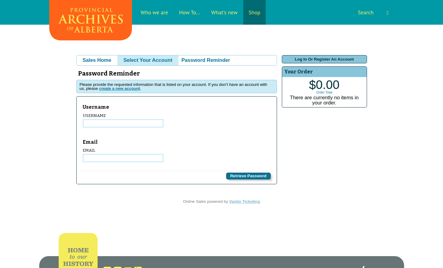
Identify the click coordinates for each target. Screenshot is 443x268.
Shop (255, 12)
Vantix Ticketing (244, 201)
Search (373, 12)
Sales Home (97, 60)
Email (123, 155)
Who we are (154, 12)
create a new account (119, 88)
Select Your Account (147, 60)
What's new (224, 12)
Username (123, 120)
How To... (189, 12)
